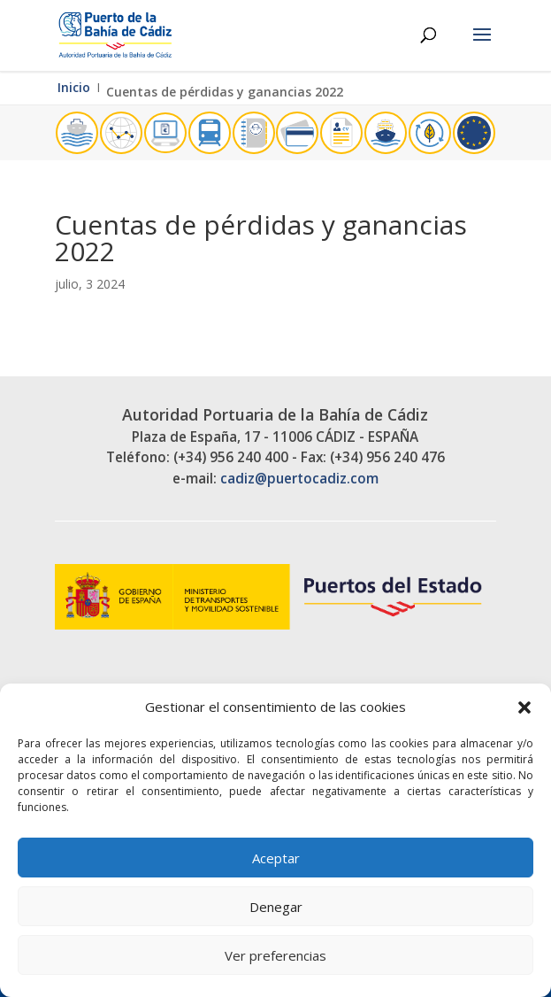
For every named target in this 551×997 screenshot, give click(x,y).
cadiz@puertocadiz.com (299, 478)
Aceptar (276, 858)
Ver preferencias (275, 955)
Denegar (275, 907)
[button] (524, 707)
